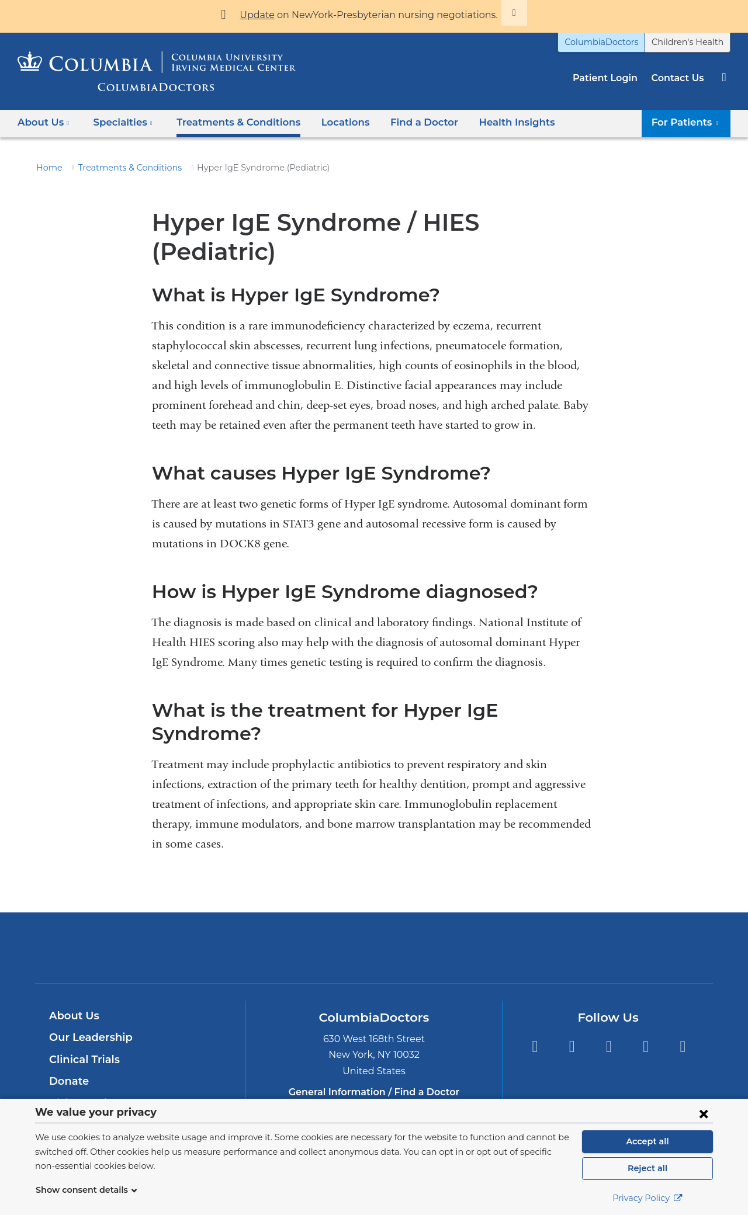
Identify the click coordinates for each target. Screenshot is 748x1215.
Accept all (647, 1141)
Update (270, 15)
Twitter (571, 994)
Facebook (534, 994)
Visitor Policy (82, 1051)
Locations (329, 122)
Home (47, 167)
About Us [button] (44, 122)
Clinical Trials (83, 1007)
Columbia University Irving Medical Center (319, 895)
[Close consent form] (703, 1113)
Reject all (647, 1168)
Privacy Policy (647, 1198)
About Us (72, 963)
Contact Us (679, 78)
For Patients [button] (689, 122)
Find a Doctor (403, 122)
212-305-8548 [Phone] (377, 1089)
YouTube (608, 994)
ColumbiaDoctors (614, 42)
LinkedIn (646, 994)
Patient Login (610, 78)
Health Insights (490, 122)
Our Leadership (88, 985)
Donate (67, 1029)
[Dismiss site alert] (498, 13)
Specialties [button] (120, 122)
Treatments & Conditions (227, 122)
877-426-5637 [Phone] (377, 1053)
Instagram (682, 994)
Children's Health (691, 42)
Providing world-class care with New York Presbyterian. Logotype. (452, 902)
